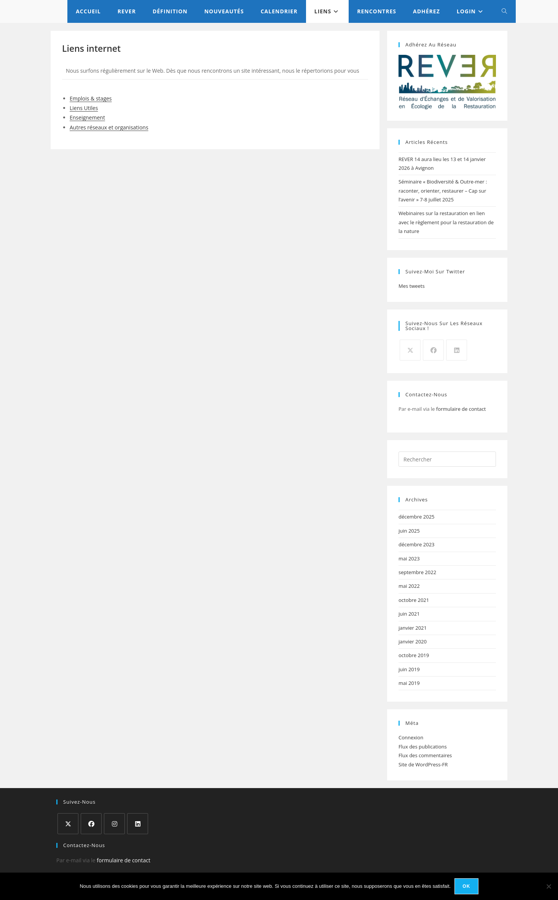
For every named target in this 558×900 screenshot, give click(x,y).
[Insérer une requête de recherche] (447, 459)
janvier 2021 (413, 627)
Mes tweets (412, 285)
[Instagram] (114, 823)
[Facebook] (433, 350)
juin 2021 (409, 613)
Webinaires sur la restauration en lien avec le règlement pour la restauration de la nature (446, 222)
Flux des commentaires (425, 755)
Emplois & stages (91, 98)
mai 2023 (409, 558)
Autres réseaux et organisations (109, 127)
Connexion (411, 737)
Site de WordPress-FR (423, 764)
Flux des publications (423, 746)
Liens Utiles (84, 108)
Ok (466, 886)
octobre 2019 (414, 655)
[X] (410, 350)
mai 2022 (409, 585)
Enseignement (87, 117)
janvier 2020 (413, 641)
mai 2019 (409, 683)
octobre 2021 (414, 600)
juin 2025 (409, 530)
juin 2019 (409, 669)
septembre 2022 (417, 572)
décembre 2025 (417, 516)
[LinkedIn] (456, 350)
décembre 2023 (417, 544)
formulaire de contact (461, 408)
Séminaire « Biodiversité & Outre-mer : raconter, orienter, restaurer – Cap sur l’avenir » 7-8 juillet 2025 (443, 190)
